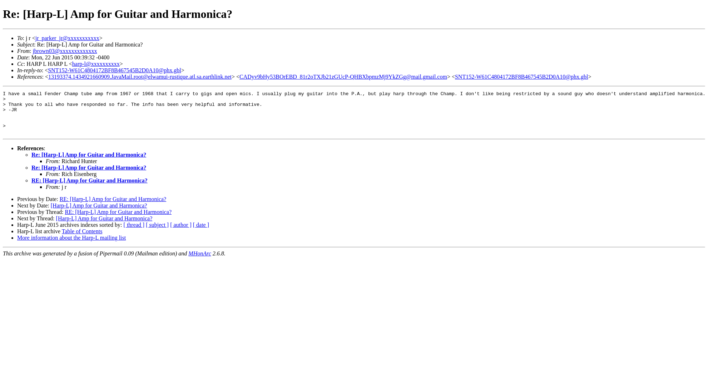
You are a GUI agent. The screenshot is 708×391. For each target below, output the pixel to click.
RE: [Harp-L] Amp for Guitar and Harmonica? (89, 189)
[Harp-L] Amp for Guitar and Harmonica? (99, 214)
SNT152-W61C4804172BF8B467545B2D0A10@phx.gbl (114, 70)
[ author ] (181, 233)
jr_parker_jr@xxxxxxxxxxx (67, 38)
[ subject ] (157, 233)
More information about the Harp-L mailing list (71, 246)
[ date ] (201, 233)
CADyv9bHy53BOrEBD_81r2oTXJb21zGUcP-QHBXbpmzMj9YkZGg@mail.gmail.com (343, 77)
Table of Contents (82, 240)
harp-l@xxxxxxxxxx (96, 64)
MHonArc (199, 262)
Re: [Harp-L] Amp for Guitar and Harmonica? (88, 163)
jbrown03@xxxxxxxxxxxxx (65, 51)
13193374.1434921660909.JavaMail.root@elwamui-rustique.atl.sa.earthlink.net (140, 77)
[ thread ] (134, 233)
